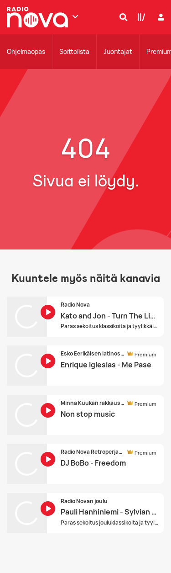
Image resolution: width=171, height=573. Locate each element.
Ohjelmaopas (26, 51)
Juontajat (118, 51)
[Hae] (121, 17)
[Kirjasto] (139, 17)
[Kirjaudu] (160, 17)
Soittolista (74, 51)
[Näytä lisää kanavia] (75, 16)
